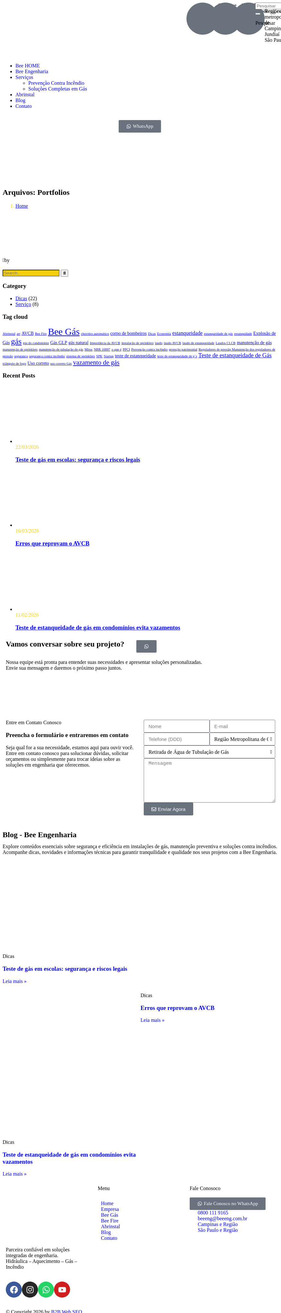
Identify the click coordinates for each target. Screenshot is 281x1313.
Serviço (23, 304)
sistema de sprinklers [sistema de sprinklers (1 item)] (80, 356)
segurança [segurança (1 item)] (21, 356)
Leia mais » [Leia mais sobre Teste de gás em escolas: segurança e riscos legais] (15, 981)
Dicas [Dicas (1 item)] (152, 333)
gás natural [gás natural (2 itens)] (78, 342)
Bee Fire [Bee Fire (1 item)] (41, 333)
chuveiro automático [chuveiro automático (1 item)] (95, 333)
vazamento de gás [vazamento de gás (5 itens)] (96, 362)
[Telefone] (202, 19)
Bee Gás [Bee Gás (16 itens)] (64, 331)
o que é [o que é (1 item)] (117, 349)
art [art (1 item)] (18, 333)
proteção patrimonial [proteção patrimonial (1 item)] (183, 349)
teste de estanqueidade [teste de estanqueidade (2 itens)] (135, 355)
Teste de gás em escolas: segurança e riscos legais (77, 459)
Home (21, 206)
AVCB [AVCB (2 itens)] (28, 333)
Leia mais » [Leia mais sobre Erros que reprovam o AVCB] (152, 1020)
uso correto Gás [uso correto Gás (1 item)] (61, 363)
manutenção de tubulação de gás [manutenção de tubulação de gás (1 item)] (61, 349)
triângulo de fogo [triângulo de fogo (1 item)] (14, 363)
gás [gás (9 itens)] (16, 341)
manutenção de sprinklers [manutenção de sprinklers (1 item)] (20, 349)
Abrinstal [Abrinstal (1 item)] (9, 333)
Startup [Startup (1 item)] (109, 356)
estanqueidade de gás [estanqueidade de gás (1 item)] (218, 333)
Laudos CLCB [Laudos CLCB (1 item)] (226, 343)
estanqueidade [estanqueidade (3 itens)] (187, 333)
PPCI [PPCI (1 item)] (126, 349)
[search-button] (257, 14)
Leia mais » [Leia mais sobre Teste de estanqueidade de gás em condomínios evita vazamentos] (15, 1174)
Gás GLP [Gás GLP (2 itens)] (58, 342)
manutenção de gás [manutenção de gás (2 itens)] (254, 342)
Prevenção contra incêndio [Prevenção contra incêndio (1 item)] (149, 349)
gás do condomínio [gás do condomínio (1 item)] (36, 343)
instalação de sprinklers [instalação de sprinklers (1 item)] (138, 343)
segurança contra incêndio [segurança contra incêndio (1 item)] (47, 356)
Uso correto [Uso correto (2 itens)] (38, 363)
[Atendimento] (248, 19)
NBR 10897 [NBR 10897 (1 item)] (102, 349)
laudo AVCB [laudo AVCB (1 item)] (172, 343)
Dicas (21, 298)
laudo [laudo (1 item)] (159, 343)
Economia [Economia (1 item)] (164, 333)
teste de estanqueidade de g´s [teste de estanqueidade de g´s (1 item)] (177, 356)
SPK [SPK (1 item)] (99, 356)
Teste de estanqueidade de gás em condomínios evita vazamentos (97, 627)
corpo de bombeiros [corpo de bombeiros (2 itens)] (128, 333)
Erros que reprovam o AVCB (52, 543)
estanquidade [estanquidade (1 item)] (243, 333)
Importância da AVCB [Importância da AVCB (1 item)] (105, 343)
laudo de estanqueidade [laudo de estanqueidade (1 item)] (198, 343)
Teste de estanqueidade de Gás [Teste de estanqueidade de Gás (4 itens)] (235, 355)
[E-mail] (225, 19)
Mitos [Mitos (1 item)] (89, 349)
